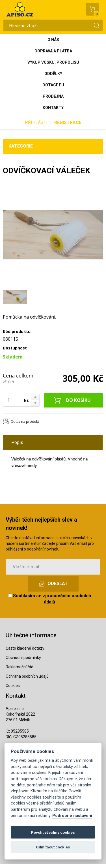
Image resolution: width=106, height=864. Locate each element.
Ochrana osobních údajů (27, 676)
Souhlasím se (49, 599)
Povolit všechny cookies (53, 832)
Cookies (13, 685)
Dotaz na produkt (25, 421)
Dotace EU (53, 85)
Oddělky (53, 73)
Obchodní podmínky (23, 657)
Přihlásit (36, 122)
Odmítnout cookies (53, 847)
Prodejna (53, 96)
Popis (17, 442)
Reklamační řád (19, 667)
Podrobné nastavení (72, 815)
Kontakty (53, 107)
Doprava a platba (53, 51)
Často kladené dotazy (25, 648)
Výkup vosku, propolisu (53, 62)
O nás (53, 39)
